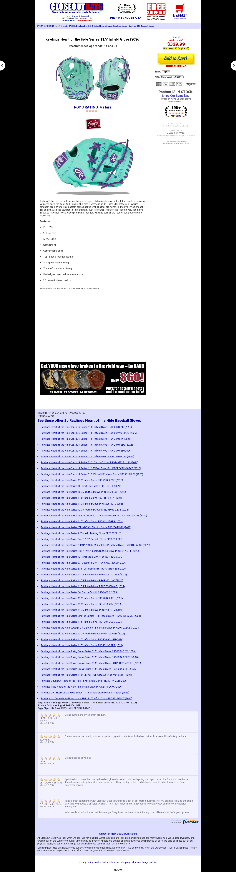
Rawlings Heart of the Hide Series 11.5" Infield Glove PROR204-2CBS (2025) (82, 621)
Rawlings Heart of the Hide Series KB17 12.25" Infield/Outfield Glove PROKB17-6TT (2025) (90, 551)
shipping (125, 862)
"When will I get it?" (176, 101)
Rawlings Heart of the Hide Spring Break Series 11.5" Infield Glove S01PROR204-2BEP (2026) (91, 663)
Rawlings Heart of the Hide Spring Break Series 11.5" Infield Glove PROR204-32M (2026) (88, 651)
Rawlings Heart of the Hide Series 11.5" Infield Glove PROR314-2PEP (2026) (82, 645)
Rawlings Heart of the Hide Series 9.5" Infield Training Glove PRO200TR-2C (81, 533)
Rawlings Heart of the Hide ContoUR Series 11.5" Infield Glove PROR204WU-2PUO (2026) (89, 433)
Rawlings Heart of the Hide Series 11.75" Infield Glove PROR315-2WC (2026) (82, 580)
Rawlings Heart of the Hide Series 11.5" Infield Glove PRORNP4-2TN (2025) (81, 497)
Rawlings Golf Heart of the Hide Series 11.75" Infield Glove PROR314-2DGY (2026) (85, 692)
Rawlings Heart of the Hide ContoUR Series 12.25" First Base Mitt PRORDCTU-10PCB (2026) (91, 468)
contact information (104, 862)
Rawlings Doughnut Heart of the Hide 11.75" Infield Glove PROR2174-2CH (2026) (84, 680)
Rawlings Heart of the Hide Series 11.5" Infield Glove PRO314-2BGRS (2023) (82, 521)
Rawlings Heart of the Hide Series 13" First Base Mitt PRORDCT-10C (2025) (82, 556)
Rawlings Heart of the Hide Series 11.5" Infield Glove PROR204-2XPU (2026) (82, 598)
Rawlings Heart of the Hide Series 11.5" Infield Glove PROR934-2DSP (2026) (82, 480)
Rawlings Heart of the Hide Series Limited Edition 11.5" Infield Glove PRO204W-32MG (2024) (91, 615)
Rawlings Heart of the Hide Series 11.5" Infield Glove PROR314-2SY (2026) (81, 604)
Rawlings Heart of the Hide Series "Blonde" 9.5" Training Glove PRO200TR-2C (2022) (86, 527)
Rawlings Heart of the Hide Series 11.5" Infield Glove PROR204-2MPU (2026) (82, 639)
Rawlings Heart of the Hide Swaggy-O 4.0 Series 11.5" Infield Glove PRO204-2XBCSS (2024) (90, 627)
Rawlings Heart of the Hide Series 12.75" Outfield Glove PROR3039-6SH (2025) (83, 492)
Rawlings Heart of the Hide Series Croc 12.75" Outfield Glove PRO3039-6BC (81, 539)
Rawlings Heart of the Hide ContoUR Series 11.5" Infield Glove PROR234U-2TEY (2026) (87, 456)
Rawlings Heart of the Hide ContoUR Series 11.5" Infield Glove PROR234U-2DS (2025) (87, 444)
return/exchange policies (144, 862)
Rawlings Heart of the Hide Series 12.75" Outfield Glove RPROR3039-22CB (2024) (85, 509)
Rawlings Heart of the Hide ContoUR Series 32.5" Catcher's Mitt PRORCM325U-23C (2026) (89, 462)
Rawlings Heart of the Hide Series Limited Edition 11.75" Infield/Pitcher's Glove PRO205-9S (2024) (94, 515)
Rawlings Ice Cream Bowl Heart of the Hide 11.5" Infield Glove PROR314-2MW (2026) (86, 698)
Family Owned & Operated (77, 16)
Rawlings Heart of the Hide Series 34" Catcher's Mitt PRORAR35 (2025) (79, 592)
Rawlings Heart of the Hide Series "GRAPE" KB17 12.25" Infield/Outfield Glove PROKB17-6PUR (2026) (95, 545)
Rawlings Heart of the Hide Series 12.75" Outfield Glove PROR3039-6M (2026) (83, 633)
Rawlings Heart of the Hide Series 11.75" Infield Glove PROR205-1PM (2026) (82, 610)
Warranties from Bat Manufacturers (118, 833)
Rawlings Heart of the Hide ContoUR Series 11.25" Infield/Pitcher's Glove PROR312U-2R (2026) (92, 474)
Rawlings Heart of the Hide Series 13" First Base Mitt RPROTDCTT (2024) (81, 486)
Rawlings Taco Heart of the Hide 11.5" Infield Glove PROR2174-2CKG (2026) (81, 686)
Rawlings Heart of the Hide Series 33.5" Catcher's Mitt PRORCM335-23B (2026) (83, 568)
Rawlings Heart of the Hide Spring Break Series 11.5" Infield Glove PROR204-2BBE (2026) (88, 669)
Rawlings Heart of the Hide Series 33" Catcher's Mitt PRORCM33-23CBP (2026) (83, 562)
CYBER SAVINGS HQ (45, 26)
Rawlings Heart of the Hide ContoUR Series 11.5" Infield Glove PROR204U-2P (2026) (86, 450)
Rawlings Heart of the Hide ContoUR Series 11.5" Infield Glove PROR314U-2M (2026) (86, 427)
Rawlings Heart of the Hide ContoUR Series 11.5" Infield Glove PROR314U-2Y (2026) (86, 438)
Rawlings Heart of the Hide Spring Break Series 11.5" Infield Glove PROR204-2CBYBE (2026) (90, 657)
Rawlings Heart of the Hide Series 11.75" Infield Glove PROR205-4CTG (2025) (82, 503)
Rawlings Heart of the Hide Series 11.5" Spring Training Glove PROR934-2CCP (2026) (86, 674)
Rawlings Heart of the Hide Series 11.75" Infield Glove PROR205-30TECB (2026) (84, 574)
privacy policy (86, 862)
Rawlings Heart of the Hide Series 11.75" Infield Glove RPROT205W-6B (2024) (83, 586)
